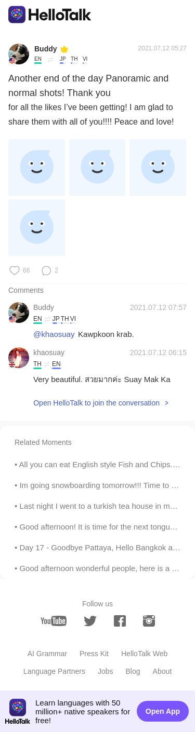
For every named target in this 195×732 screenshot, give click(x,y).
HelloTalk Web (144, 653)
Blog (133, 671)
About (162, 671)
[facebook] (120, 621)
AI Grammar (47, 653)
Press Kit (94, 653)
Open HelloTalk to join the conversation (96, 403)
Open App (163, 711)
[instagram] (149, 621)
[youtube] (54, 621)
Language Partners (54, 671)
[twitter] (90, 621)
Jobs (105, 671)
